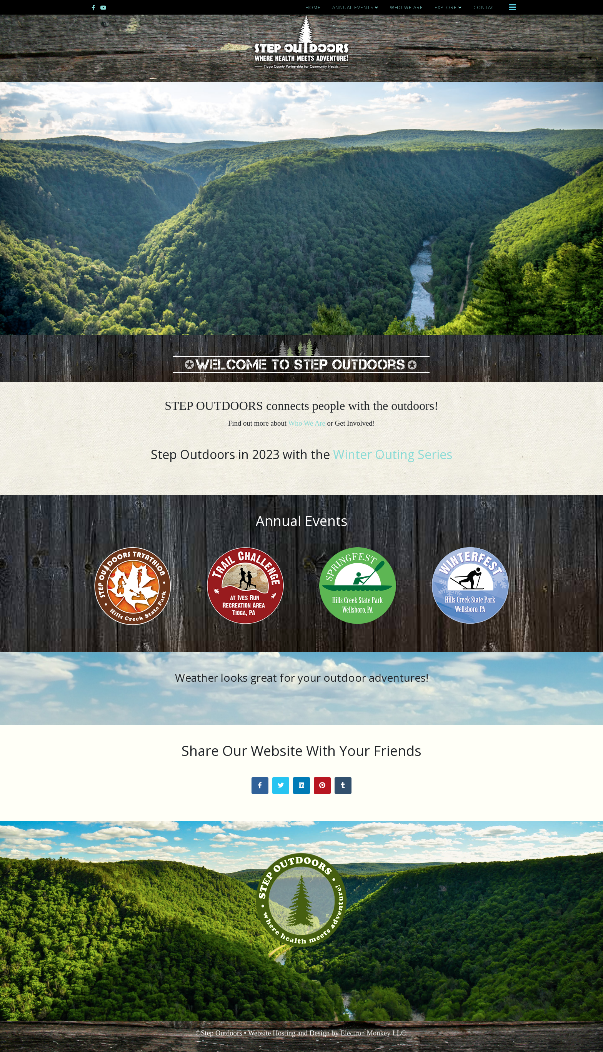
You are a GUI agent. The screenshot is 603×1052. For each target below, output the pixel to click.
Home (313, 7)
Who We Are (406, 7)
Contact (485, 7)
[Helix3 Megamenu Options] (512, 7)
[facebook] (93, 7)
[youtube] (103, 7)
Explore (446, 7)
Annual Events (352, 7)
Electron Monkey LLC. (374, 1033)
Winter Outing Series (392, 454)
